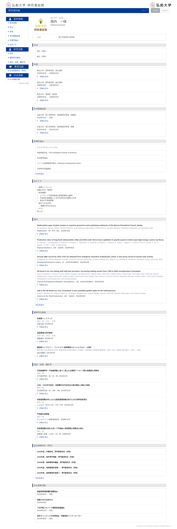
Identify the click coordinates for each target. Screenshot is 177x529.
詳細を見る (42, 76)
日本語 (155, 10)
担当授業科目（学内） (18, 71)
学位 (11, 27)
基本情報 (13, 23)
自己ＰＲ (13, 45)
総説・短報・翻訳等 (17, 62)
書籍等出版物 (15, 58)
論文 (11, 53)
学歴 (11, 32)
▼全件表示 (39, 174)
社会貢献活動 (15, 79)
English (164, 10)
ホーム (144, 10)
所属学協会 (14, 40)
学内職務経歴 (15, 36)
